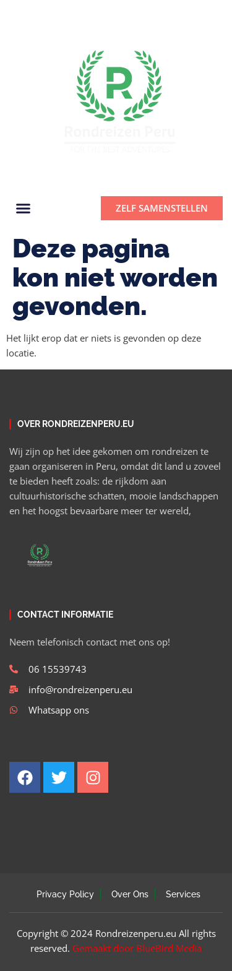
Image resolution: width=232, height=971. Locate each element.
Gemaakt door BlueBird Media (137, 948)
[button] (208, 13)
